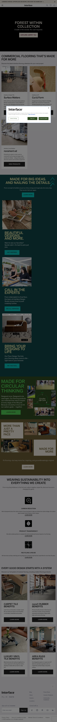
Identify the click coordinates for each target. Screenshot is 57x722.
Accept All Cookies (43, 118)
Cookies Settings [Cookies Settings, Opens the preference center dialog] (13, 118)
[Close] (48, 108)
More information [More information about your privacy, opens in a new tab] (31, 114)
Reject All (32, 118)
